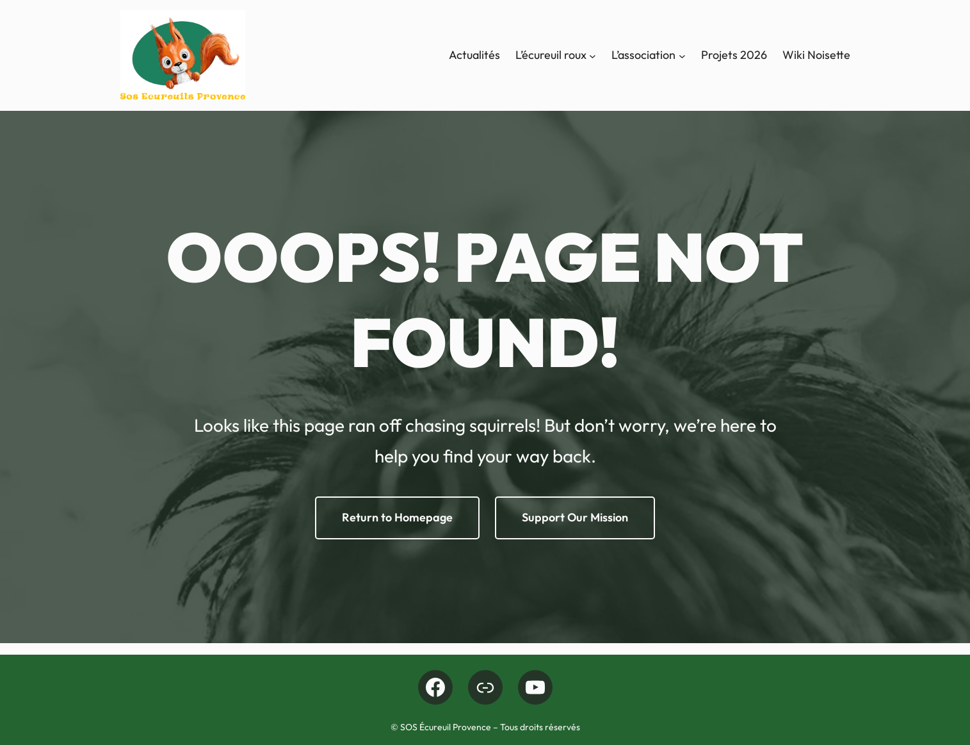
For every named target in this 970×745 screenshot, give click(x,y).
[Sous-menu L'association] (682, 55)
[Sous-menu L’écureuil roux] (592, 55)
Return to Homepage (397, 517)
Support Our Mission (575, 517)
